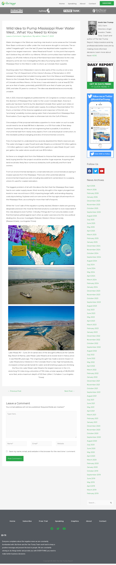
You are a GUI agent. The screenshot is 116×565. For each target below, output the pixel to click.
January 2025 (92, 242)
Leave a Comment (14, 36)
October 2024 (93, 253)
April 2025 (91, 231)
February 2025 (93, 238)
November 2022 (94, 339)
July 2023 (91, 309)
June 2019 (91, 477)
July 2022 (91, 354)
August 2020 (92, 440)
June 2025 (91, 223)
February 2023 (93, 328)
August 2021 (92, 395)
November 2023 (94, 294)
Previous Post (14, 391)
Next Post (69, 391)
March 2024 (92, 279)
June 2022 (91, 358)
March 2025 (92, 234)
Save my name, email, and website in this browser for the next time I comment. (42, 452)
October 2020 (93, 433)
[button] (107, 3)
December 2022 (94, 335)
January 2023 (92, 332)
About (82, 4)
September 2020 (94, 436)
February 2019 (93, 492)
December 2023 (94, 290)
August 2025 (92, 216)
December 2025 (94, 201)
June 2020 (91, 447)
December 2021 (94, 380)
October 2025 (93, 208)
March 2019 (92, 489)
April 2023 (91, 320)
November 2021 (93, 384)
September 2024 (94, 257)
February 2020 (93, 462)
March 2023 (92, 324)
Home (61, 4)
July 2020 (91, 444)
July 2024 (91, 264)
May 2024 (91, 272)
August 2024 (92, 261)
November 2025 (94, 204)
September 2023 (94, 302)
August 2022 (92, 350)
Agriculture (28, 36)
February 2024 (93, 283)
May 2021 (91, 406)
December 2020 (94, 425)
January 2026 (92, 197)
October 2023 (93, 298)
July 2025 (91, 219)
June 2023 (91, 313)
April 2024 (91, 275)
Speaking (72, 4)
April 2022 (91, 365)
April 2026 (91, 186)
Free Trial (47, 520)
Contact (92, 4)
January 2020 (92, 466)
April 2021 (91, 410)
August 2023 (92, 305)
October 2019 (92, 470)
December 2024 (94, 246)
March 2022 (92, 369)
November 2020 (94, 429)
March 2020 (92, 459)
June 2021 (91, 403)
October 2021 (92, 388)
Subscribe (35, 520)
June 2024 (91, 268)
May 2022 (91, 361)
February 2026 (93, 193)
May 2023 (91, 317)
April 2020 (91, 455)
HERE (94, 56)
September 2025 (94, 212)
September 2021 (94, 391)
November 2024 (94, 249)
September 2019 (94, 474)
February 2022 (93, 373)
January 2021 (92, 421)
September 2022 (94, 346)
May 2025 (91, 227)
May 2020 (91, 451)
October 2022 (93, 343)
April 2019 (91, 485)
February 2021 (93, 418)
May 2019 (91, 481)
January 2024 (92, 287)
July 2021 (90, 399)
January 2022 (92, 376)
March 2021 (92, 414)
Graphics (71, 520)
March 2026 (92, 190)
